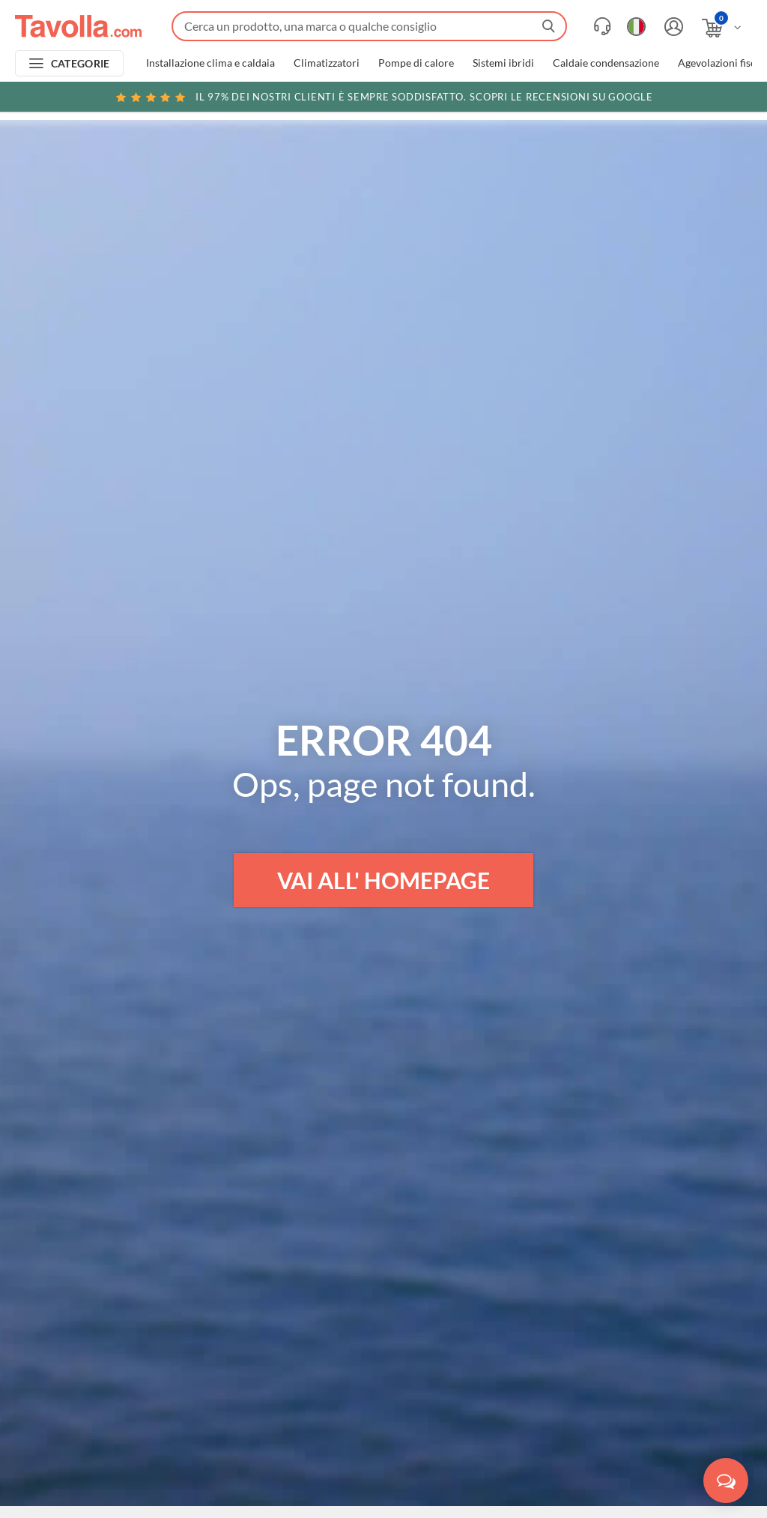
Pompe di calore (416, 63)
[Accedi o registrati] (672, 26)
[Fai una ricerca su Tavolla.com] (369, 26)
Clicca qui (659, 98)
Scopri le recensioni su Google (383, 96)
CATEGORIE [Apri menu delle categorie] (80, 63)
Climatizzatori (327, 63)
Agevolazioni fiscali (722, 63)
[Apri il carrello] (722, 28)
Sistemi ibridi (503, 63)
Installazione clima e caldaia (210, 63)
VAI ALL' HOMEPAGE (383, 880)
